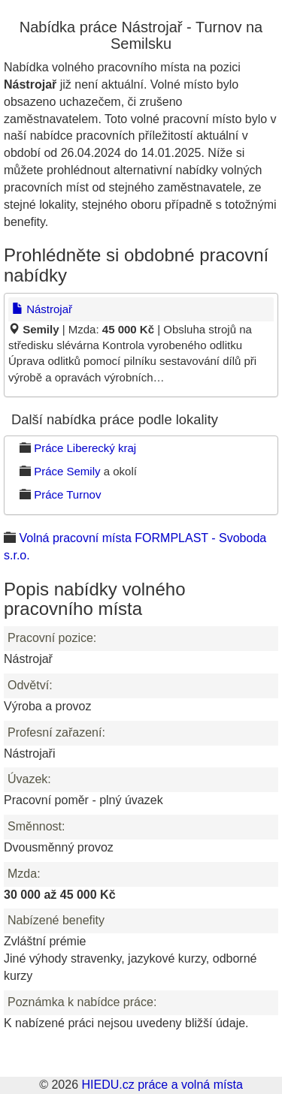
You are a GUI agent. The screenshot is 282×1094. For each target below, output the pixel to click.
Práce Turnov (67, 494)
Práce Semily (67, 471)
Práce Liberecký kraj (85, 448)
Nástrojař (42, 309)
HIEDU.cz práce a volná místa (161, 1084)
